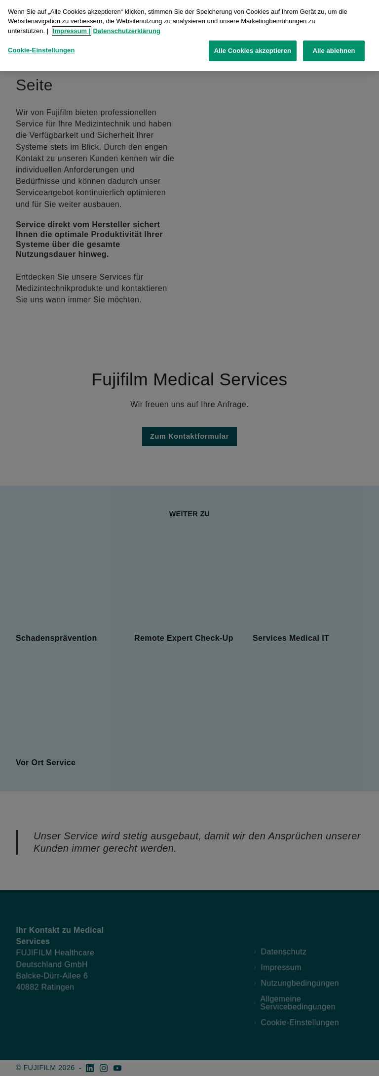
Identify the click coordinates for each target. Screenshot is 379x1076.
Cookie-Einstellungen (41, 46)
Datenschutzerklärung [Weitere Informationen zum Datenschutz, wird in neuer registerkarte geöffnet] (126, 27)
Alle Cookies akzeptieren (252, 46)
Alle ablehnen (333, 46)
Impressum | (72, 27)
